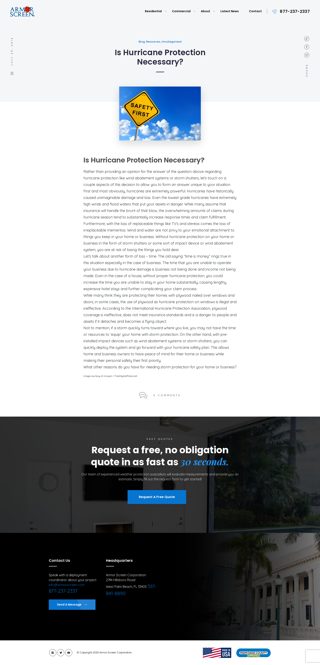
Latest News (229, 11)
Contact (255, 11)
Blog (142, 42)
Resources (153, 42)
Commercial (181, 11)
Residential (153, 11)
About (205, 11)
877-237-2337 (295, 11)
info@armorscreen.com (66, 585)
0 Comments (167, 395)
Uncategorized (171, 42)
